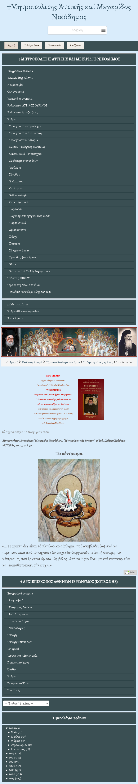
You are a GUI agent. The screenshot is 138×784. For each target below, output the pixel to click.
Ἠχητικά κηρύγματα (19, 99)
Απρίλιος (14, 737)
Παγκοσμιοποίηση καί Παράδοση (28, 216)
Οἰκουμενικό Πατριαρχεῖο (24, 154)
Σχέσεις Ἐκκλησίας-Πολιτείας (26, 147)
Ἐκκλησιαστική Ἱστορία (22, 140)
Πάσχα (12, 237)
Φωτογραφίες (15, 92)
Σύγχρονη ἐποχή (18, 250)
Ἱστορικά (13, 649)
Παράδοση (14, 209)
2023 (10, 762)
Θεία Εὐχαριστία (18, 202)
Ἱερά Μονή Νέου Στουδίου (23, 285)
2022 (10, 766)
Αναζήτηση (75, 45)
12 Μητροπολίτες (17, 304)
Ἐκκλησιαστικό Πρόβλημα (24, 126)
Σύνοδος (13, 175)
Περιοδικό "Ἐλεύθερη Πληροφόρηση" (29, 292)
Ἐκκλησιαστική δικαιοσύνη (24, 133)
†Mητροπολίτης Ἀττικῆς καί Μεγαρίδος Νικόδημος (69, 11)
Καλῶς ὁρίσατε (31, 45)
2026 (10, 728)
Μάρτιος (14, 741)
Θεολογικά (15, 188)
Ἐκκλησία (14, 168)
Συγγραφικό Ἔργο (18, 683)
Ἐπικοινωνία (54, 45)
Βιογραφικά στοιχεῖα (20, 71)
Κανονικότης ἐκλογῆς (20, 78)
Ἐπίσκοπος (15, 181)
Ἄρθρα (11, 119)
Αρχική (11, 45)
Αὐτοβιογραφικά (18, 614)
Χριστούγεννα (16, 230)
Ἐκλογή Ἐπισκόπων (19, 642)
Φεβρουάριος (17, 745)
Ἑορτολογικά (16, 223)
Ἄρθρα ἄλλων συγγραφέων (23, 311)
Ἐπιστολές (13, 690)
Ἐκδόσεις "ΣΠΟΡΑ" (18, 278)
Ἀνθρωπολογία (17, 195)
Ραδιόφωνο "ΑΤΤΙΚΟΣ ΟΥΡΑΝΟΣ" (27, 106)
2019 (9, 778)
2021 (9, 770)
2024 (10, 758)
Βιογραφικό (15, 600)
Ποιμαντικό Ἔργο (18, 663)
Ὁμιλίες (12, 669)
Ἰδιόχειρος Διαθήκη (19, 607)
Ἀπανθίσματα (15, 318)
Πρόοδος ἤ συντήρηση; (22, 257)
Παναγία (13, 244)
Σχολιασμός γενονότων (22, 161)
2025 (10, 753)
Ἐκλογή (12, 635)
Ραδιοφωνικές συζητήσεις (22, 112)
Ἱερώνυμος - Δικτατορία (22, 656)
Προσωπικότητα (18, 621)
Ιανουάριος (16, 749)
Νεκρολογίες (15, 85)
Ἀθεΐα (11, 264)
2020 (10, 774)
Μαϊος (13, 732)
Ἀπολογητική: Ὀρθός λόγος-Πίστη (28, 271)
